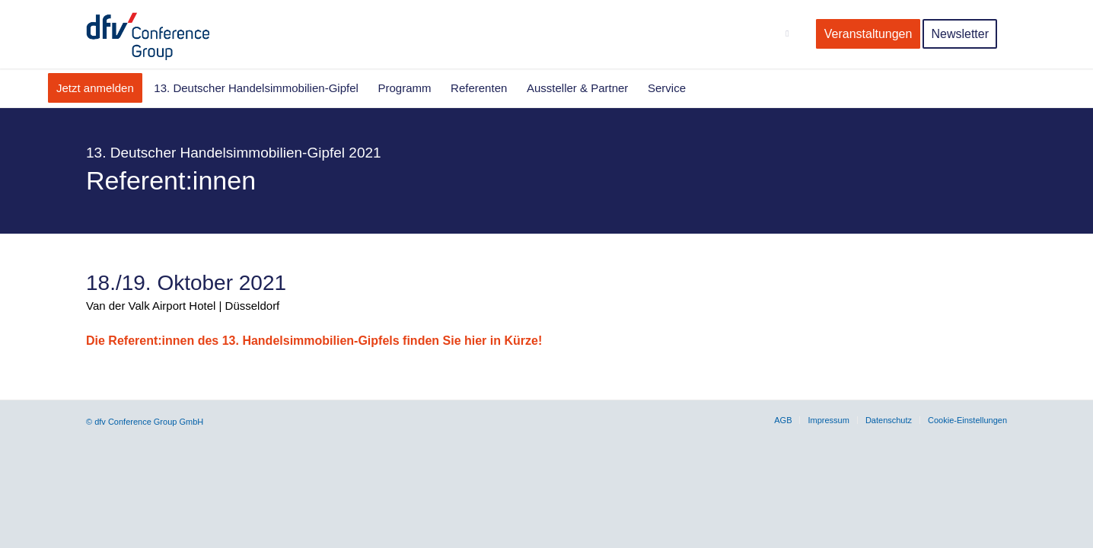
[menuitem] (790, 34)
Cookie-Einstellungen (967, 420)
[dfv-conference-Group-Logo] (160, 34)
